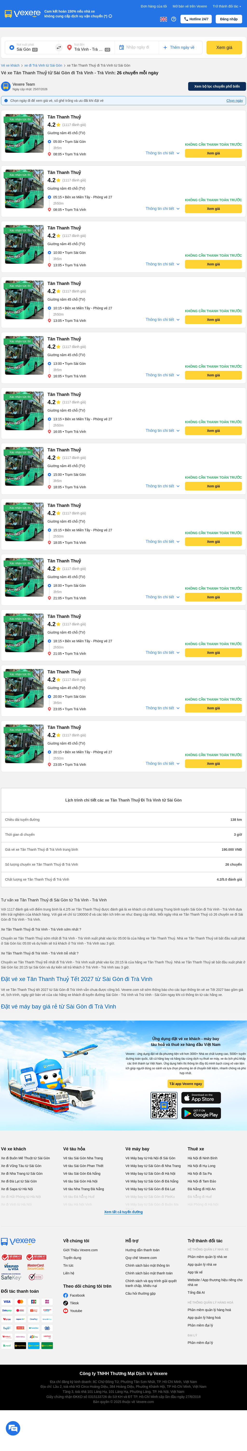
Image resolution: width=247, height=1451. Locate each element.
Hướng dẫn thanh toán (142, 1250)
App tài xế (195, 1272)
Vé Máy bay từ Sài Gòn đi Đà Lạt (150, 1189)
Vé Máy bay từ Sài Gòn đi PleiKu (150, 1197)
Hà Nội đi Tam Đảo (202, 1181)
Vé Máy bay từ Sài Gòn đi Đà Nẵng (151, 1181)
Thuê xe (196, 1149)
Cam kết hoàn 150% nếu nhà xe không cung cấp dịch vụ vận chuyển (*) (75, 13)
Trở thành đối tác (227, 6)
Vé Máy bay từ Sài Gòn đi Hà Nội (150, 1173)
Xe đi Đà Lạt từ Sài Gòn (19, 1181)
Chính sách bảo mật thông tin (147, 1265)
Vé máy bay (137, 1149)
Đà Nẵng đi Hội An (202, 1189)
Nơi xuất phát (25, 44)
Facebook (77, 1295)
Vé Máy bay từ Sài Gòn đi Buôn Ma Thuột (151, 1206)
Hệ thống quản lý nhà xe (208, 1249)
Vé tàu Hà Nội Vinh (77, 1204)
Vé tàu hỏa (74, 1149)
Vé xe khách (10, 65)
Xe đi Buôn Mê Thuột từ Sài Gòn (25, 1158)
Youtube (76, 1311)
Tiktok (74, 1303)
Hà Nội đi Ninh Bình (202, 1158)
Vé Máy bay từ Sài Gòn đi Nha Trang (153, 1166)
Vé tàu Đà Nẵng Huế (79, 1197)
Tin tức (68, 1265)
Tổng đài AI (196, 1292)
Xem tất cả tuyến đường (123, 1212)
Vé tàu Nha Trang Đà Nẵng (83, 1189)
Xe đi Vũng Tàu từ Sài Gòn (21, 1166)
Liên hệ (68, 1273)
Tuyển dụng (72, 1258)
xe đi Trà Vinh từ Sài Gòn (41, 65)
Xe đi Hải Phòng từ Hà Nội (21, 1197)
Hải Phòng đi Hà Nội (203, 1204)
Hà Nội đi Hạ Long (201, 1166)
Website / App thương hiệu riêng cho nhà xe (215, 1282)
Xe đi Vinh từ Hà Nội (16, 1204)
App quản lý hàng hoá (204, 1318)
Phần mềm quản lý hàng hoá (209, 1310)
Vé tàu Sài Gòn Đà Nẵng (81, 1173)
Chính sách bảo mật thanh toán (149, 1273)
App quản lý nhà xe (202, 1264)
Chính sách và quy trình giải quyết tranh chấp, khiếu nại (151, 1283)
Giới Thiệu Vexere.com (80, 1250)
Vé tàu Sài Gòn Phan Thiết (83, 1166)
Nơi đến (79, 44)
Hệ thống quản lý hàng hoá (210, 1302)
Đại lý (192, 1335)
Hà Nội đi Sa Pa (200, 1173)
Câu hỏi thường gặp (140, 1293)
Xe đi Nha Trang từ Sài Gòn (21, 1173)
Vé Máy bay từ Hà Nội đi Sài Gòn (150, 1158)
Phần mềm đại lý (200, 1325)
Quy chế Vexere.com (141, 1258)
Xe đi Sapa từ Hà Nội (17, 1189)
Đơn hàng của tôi (154, 6)
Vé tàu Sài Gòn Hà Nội (80, 1181)
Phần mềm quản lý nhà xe (207, 1257)
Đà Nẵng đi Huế (200, 1197)
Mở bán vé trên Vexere (190, 6)
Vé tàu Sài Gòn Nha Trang (83, 1158)
